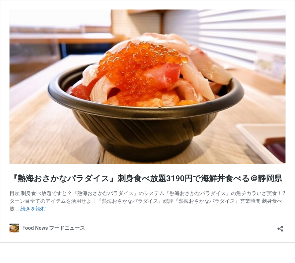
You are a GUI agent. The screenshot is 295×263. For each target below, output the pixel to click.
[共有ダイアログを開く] (280, 226)
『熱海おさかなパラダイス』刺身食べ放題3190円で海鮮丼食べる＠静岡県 (146, 178)
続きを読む (33, 208)
